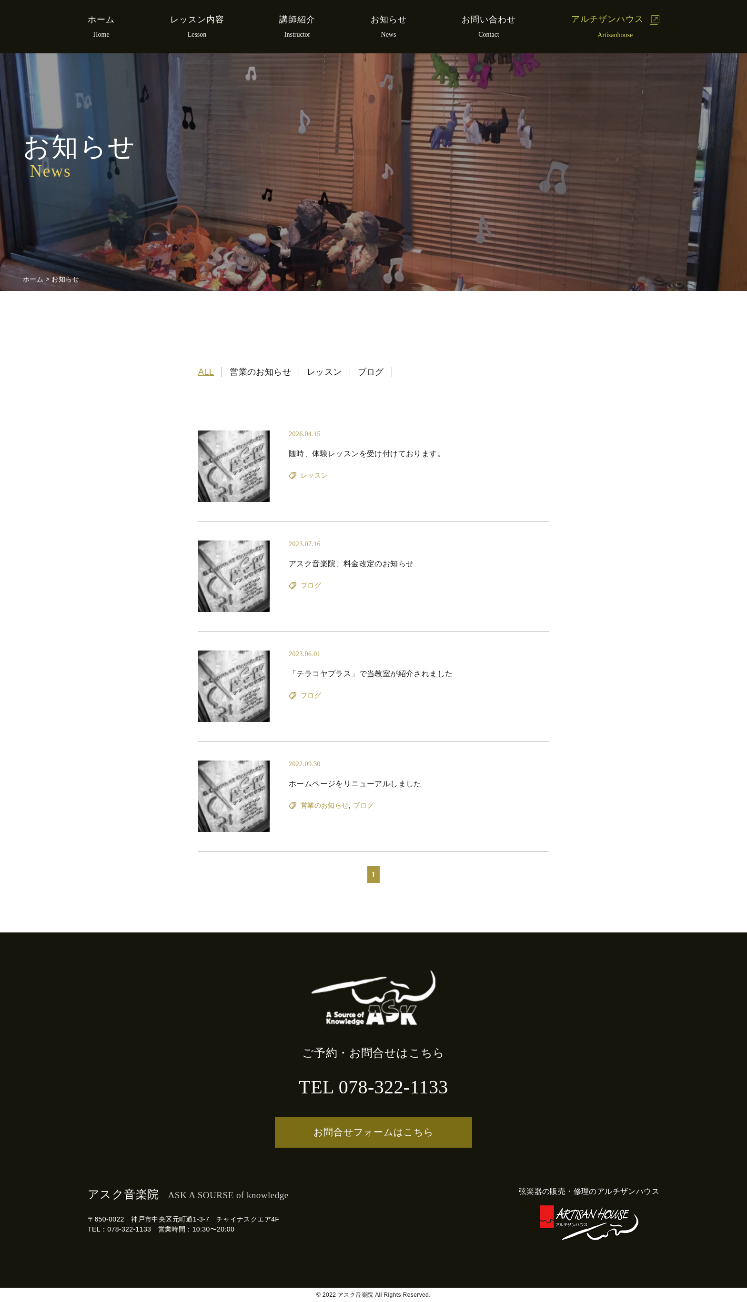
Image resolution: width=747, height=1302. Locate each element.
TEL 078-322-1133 (373, 1087)
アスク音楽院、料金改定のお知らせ (351, 564)
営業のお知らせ (260, 372)
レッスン (324, 372)
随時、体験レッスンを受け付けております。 (367, 454)
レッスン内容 (197, 19)
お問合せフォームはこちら (373, 1132)
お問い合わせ (489, 19)
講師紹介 (297, 19)
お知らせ (389, 19)
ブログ (371, 372)
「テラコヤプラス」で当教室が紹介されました (371, 674)
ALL (206, 372)
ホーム (101, 19)
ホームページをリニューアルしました (355, 784)
